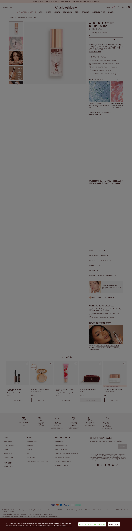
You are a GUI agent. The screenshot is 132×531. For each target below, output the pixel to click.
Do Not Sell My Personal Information (92, 524)
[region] (66, 524)
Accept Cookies (114, 524)
